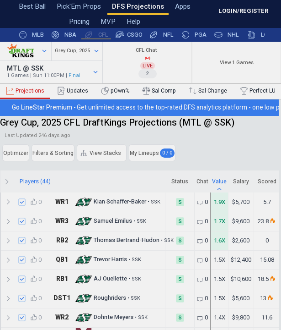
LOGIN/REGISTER (243, 10)
